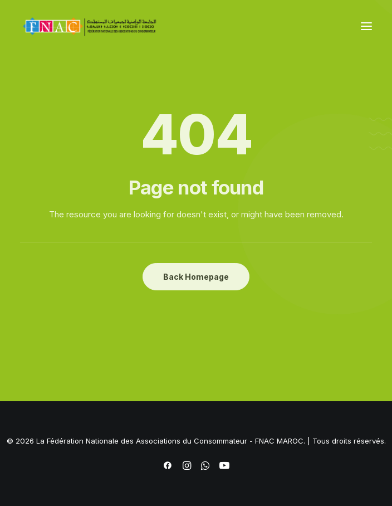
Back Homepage (196, 276)
